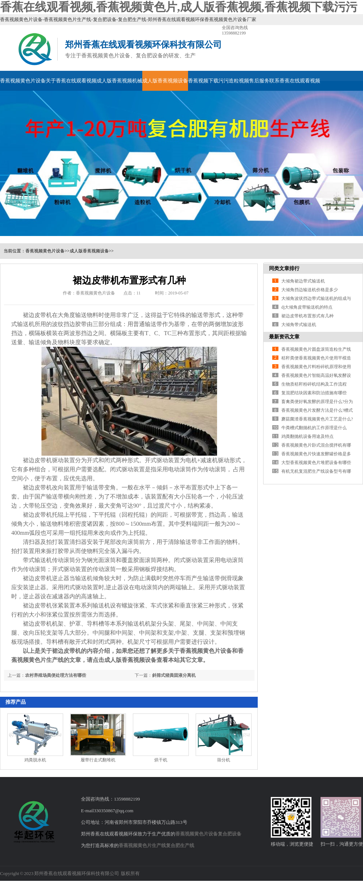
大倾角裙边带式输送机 (303, 281)
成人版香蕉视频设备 (165, 81)
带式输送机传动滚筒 (49, 560)
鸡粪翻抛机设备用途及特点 (307, 436)
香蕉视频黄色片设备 (23, 81)
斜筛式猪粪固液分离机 (174, 675)
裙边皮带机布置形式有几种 (307, 315)
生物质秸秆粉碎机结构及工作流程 (314, 384)
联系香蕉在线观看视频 (294, 81)
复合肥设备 (229, 834)
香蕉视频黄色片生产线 (142, 845)
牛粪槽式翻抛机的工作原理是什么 (314, 427)
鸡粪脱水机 (35, 759)
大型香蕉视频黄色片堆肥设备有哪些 (316, 462)
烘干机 (160, 759)
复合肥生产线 (180, 845)
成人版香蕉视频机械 (119, 81)
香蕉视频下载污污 (208, 81)
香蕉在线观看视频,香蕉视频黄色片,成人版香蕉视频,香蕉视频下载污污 (178, 6)
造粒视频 (239, 81)
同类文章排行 (284, 268)
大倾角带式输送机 (298, 324)
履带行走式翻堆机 (98, 759)
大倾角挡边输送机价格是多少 (309, 289)
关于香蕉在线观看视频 (71, 81)
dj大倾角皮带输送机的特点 (307, 307)
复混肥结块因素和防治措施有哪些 (314, 392)
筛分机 (223, 759)
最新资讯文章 (284, 336)
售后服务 (259, 81)
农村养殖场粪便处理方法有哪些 (55, 675)
